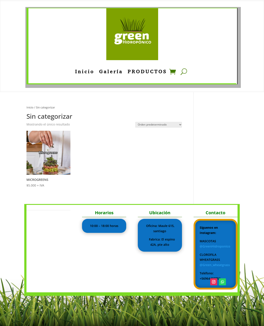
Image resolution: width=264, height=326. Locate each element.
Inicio (84, 71)
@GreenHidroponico (215, 246)
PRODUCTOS (147, 71)
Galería (111, 71)
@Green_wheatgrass (215, 265)
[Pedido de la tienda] (158, 125)
